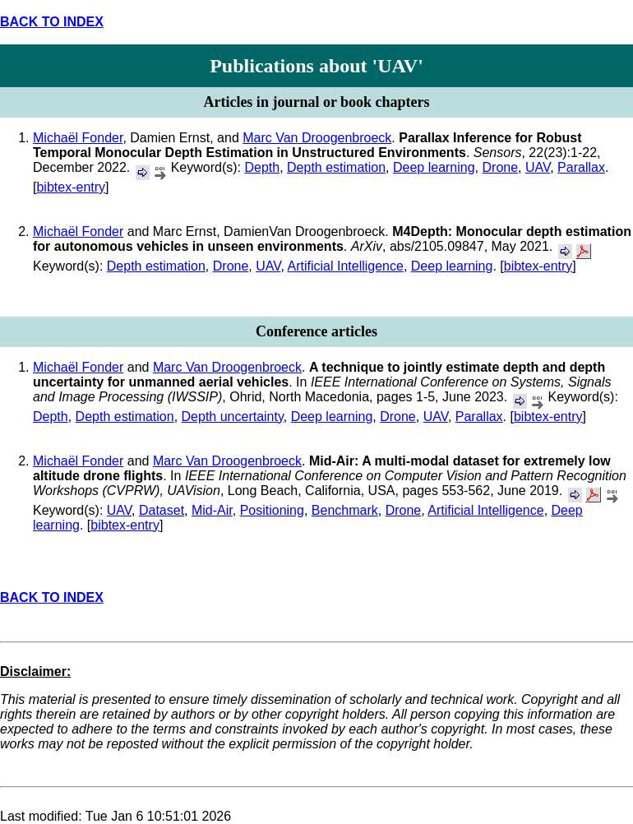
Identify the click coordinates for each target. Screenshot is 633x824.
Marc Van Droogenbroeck (317, 138)
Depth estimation (336, 167)
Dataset (161, 510)
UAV (537, 167)
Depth (262, 167)
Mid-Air (212, 510)
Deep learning (434, 167)
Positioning (272, 510)
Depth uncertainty (233, 417)
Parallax (581, 167)
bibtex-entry (70, 187)
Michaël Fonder (77, 138)
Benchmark (345, 510)
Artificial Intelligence (345, 266)
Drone (501, 167)
